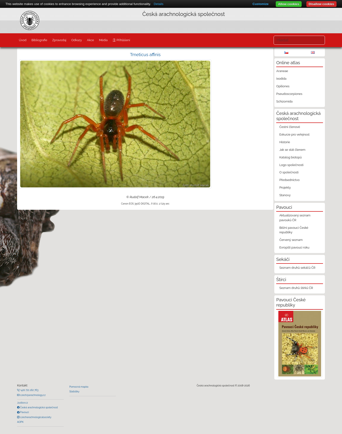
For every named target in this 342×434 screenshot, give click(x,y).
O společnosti (289, 172)
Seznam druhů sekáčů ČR (297, 267)
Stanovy (285, 195)
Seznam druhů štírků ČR (296, 288)
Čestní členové (289, 127)
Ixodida (281, 78)
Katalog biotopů (290, 157)
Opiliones (282, 86)
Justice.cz (22, 402)
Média (103, 40)
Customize (260, 4)
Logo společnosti (291, 165)
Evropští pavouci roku (294, 247)
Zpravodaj (59, 40)
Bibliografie (39, 40)
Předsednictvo (289, 180)
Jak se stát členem (292, 149)
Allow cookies (288, 4)
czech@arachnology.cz (32, 395)
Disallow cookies (321, 4)
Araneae (282, 71)
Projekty (285, 187)
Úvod (22, 40)
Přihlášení (123, 40)
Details (158, 4)
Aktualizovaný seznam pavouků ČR (294, 218)
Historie (284, 142)
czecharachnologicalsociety (35, 417)
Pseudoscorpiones (289, 94)
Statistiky (74, 391)
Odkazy (76, 40)
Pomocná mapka (78, 386)
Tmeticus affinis (145, 54)
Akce (90, 40)
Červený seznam (291, 240)
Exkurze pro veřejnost (294, 134)
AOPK (20, 421)
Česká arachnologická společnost (38, 407)
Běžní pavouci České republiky (293, 230)
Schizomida (284, 101)
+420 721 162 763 (28, 390)
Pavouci (24, 412)
